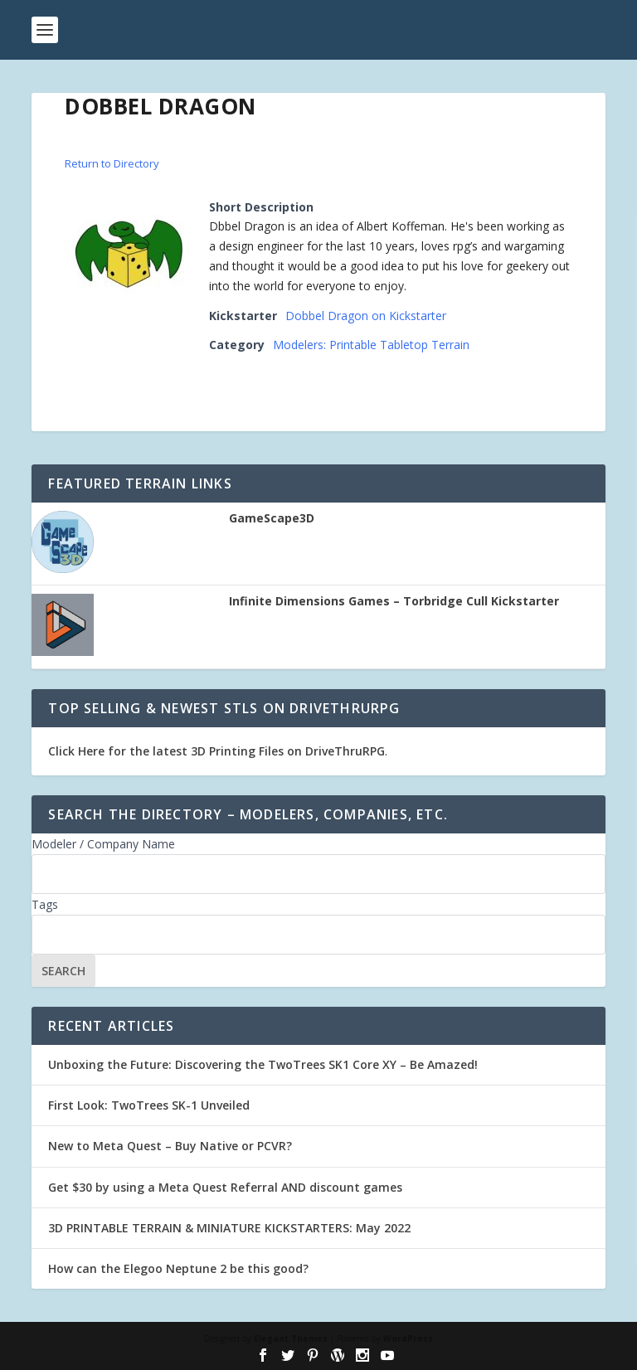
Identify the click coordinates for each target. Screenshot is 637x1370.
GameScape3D (271, 518)
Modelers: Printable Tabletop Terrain (371, 344)
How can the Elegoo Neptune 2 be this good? (178, 1268)
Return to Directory (112, 163)
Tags (45, 904)
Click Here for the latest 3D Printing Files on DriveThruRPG (216, 751)
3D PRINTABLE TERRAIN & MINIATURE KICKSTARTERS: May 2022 (229, 1228)
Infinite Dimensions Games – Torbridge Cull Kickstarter (394, 601)
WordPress (408, 1338)
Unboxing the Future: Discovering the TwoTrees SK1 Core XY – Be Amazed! (263, 1064)
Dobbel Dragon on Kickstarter (365, 315)
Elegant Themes (291, 1338)
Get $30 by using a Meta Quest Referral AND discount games (225, 1187)
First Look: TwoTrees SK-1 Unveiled (149, 1105)
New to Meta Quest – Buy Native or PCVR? (170, 1146)
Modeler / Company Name (103, 844)
